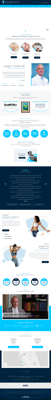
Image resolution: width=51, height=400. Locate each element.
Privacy (16, 376)
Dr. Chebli (14, 97)
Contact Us (33, 376)
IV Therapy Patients (38, 204)
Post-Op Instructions (30, 325)
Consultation (7, 282)
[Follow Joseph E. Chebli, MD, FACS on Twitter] (27, 373)
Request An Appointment (45, 2)
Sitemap (19, 376)
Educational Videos (18, 325)
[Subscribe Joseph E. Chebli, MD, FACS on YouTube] (30, 373)
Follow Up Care (44, 283)
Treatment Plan (16, 283)
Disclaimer (12, 376)
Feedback (23, 376)
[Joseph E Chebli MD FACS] (11, 2)
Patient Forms (8, 325)
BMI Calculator (40, 325)
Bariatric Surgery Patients (12, 204)
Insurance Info (25, 327)
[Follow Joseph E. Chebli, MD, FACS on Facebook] (21, 373)
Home (8, 376)
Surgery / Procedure (35, 283)
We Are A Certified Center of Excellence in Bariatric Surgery (25, 120)
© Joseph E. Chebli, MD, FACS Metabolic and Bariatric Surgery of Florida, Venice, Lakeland (25, 379)
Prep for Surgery (25, 283)
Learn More (14, 57)
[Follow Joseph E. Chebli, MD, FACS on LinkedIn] (24, 373)
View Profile (23, 80)
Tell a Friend (28, 376)
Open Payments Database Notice (25, 377)
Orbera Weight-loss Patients (25, 204)
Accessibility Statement (40, 376)
